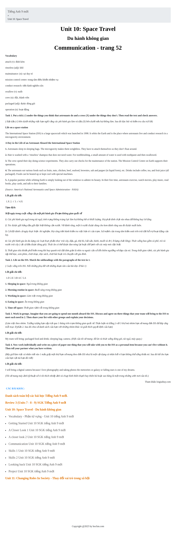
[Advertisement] (88, 504)
